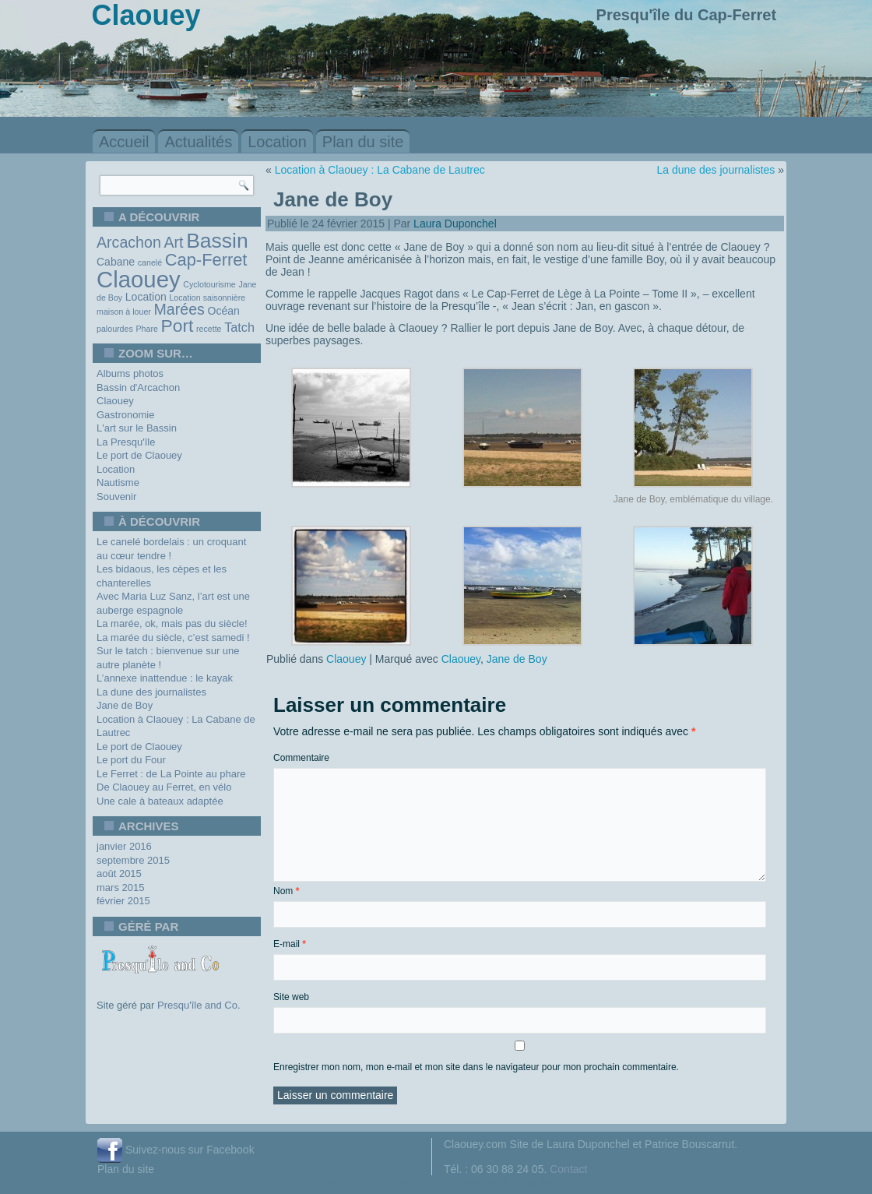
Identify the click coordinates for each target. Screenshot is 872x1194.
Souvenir (116, 496)
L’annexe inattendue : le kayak (165, 678)
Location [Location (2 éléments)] (146, 297)
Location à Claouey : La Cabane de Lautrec (380, 170)
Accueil (124, 141)
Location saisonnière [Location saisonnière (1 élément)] (207, 297)
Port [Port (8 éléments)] (177, 325)
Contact (568, 1169)
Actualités (198, 141)
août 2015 (119, 873)
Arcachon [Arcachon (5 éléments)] (129, 242)
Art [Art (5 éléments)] (173, 242)
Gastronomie (125, 415)
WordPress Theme (447, 1183)
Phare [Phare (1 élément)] (146, 328)
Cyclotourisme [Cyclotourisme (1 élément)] (209, 284)
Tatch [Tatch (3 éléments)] (239, 327)
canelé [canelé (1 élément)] (150, 262)
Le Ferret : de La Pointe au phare (171, 774)
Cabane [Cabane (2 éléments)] (116, 261)
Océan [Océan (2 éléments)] (224, 311)
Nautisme (118, 482)
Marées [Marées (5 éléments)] (179, 309)
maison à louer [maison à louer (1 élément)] (124, 311)
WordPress (378, 1183)
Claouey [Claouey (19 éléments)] (139, 279)
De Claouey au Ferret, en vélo (164, 787)
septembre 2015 (133, 860)
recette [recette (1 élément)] (209, 328)
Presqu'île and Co (197, 1005)
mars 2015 (120, 887)
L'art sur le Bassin (137, 428)
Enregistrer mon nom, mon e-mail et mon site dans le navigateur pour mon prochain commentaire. (476, 1067)
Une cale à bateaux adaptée (160, 801)
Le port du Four (131, 760)
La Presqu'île (126, 442)
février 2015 (123, 901)
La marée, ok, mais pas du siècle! (172, 623)
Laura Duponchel (455, 223)
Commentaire (301, 757)
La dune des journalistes (151, 692)
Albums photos (130, 373)
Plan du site (363, 141)
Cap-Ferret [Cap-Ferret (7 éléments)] (206, 259)
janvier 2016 (124, 846)
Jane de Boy (125, 705)
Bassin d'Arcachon (138, 387)
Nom (286, 891)
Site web (291, 996)
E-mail (289, 944)
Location (277, 141)
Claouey (115, 401)
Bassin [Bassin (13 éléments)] (217, 240)
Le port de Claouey (139, 455)
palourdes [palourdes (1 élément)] (115, 328)
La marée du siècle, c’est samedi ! (173, 637)
